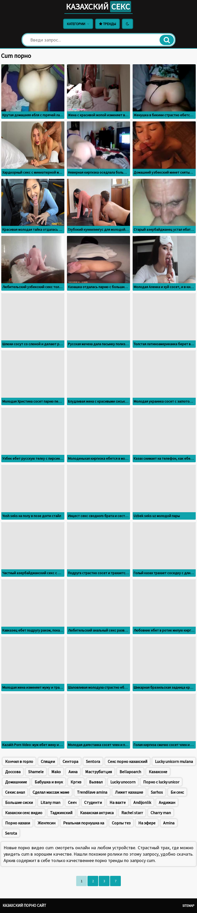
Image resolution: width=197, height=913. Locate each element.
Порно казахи (17, 822)
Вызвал (96, 781)
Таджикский (61, 812)
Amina (168, 822)
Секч (72, 802)
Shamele (36, 771)
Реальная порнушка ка (83, 822)
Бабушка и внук (49, 781)
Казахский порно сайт (24, 905)
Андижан (167, 802)
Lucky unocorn (122, 781)
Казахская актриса (97, 812)
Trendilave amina (92, 792)
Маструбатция (98, 771)
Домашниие (16, 781)
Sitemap (188, 906)
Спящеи (48, 761)
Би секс (177, 792)
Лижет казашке (129, 792)
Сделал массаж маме (51, 792)
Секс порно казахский (127, 761)
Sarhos (157, 792)
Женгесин (46, 822)
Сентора (70, 761)
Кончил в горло (19, 761)
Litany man (50, 802)
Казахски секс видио (23, 812)
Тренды (107, 24)
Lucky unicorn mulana (174, 761)
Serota (11, 833)
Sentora (93, 761)
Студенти (93, 802)
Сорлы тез (121, 822)
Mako (56, 771)
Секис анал (15, 792)
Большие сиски (19, 802)
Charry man (161, 812)
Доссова (13, 771)
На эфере (146, 822)
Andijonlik (142, 802)
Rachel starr (132, 812)
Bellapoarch (130, 771)
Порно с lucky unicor (161, 781)
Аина (72, 771)
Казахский (98, 6)
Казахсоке (158, 771)
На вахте (118, 802)
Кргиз (76, 781)
